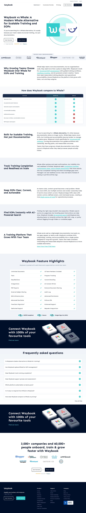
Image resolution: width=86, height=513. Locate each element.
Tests (12, 275)
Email (51, 493)
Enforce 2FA (48, 300)
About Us (66, 493)
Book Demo (78, 5)
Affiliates (52, 502)
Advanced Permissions (51, 296)
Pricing (58, 5)
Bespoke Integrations (51, 308)
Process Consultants (55, 498)
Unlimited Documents (18, 271)
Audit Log (47, 292)
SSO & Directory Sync (17, 296)
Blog (65, 491)
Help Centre (53, 491)
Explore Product (74, 1)
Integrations (15, 284)
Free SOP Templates (42, 508)
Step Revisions (15, 280)
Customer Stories (48, 5)
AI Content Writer (50, 284)
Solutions (39, 496)
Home (38, 491)
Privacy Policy (67, 494)
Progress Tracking (50, 275)
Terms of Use (67, 496)
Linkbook (39, 504)
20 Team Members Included (52, 271)
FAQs (51, 500)
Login (80, 1)
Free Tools (39, 506)
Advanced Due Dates (17, 300)
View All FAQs (78, 401)
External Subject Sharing (18, 292)
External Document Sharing (53, 288)
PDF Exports (15, 288)
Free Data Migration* (18, 304)
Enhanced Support (50, 304)
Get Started (67, 5)
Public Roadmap (54, 494)
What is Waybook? (41, 502)
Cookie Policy (67, 498)
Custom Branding (49, 280)
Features (39, 494)
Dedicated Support (17, 308)
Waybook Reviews (54, 496)
